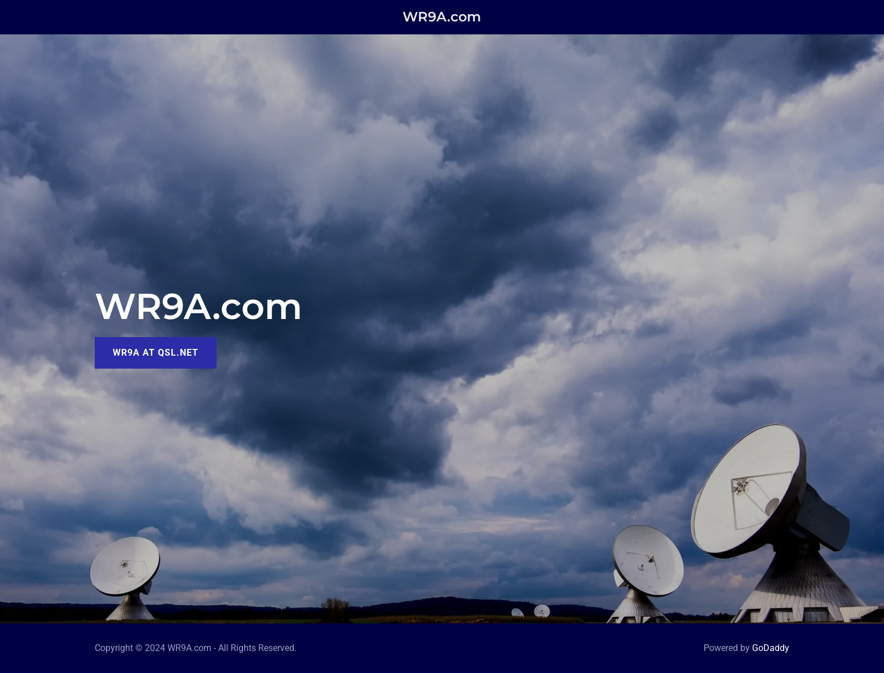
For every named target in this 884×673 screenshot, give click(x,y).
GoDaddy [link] (770, 648)
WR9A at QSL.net (155, 352)
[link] (442, 18)
